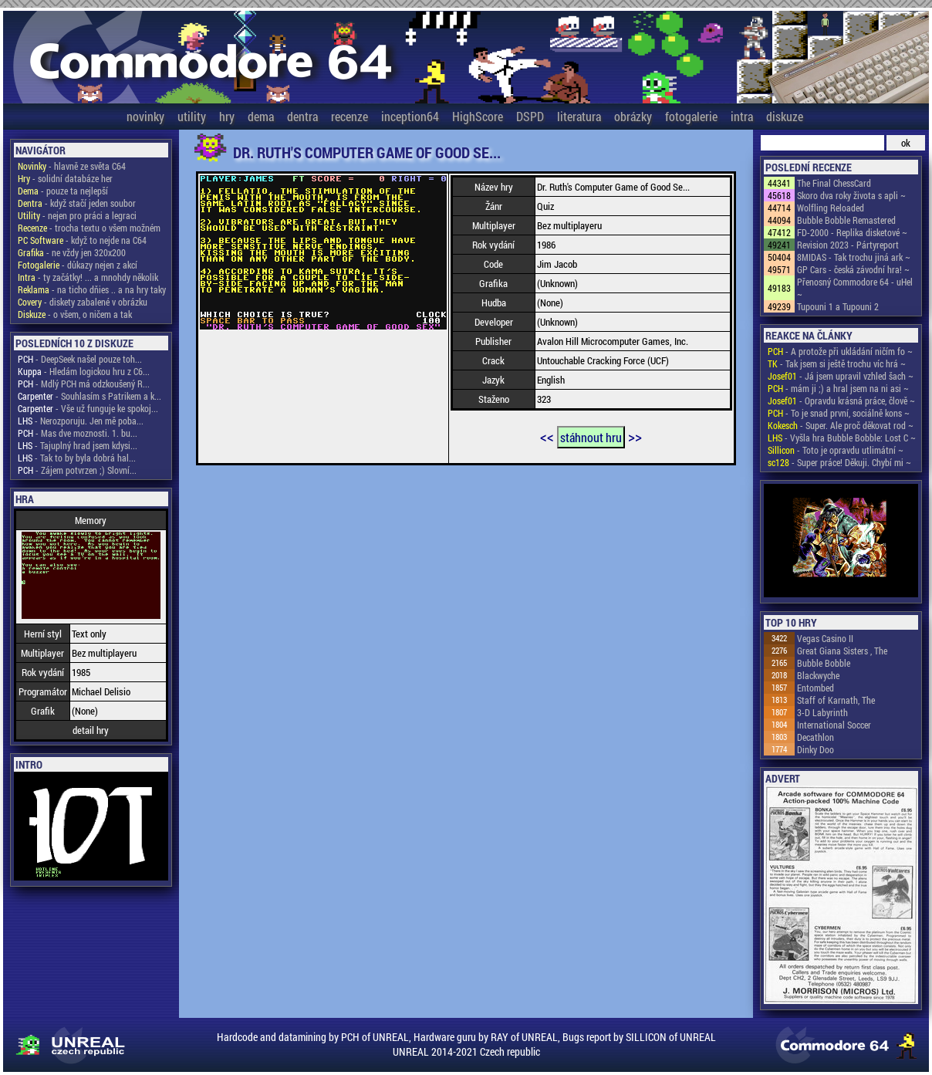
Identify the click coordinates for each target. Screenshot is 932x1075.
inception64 (410, 116)
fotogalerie (691, 116)
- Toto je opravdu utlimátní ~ (835, 450)
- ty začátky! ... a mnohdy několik (88, 277)
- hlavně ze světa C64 (72, 166)
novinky (145, 116)
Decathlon (815, 737)
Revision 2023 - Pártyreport (848, 244)
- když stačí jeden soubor (77, 203)
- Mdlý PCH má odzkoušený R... (84, 383)
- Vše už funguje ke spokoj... (88, 408)
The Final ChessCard (834, 183)
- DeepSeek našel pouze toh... (80, 359)
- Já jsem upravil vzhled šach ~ (840, 376)
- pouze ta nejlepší (63, 190)
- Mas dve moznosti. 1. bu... (77, 433)
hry (227, 116)
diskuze (784, 116)
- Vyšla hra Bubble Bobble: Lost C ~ (842, 437)
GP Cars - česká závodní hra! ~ (853, 269)
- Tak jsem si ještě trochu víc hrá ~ (837, 363)
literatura (579, 116)
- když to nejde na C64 (82, 240)
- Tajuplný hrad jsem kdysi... (77, 445)
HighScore (477, 116)
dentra (302, 116)
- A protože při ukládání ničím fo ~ (840, 351)
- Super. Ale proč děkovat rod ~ (840, 425)
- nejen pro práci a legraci (77, 215)
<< (547, 436)
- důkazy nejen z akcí (77, 265)
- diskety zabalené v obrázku (82, 302)
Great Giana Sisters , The (842, 650)
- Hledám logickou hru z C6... (84, 371)
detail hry (91, 730)
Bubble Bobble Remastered (846, 220)
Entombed (815, 687)
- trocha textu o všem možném (89, 227)
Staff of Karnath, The (836, 700)
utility (191, 116)
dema (261, 116)
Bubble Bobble (823, 663)
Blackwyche (818, 675)
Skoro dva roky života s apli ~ (851, 195)
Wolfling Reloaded (830, 207)
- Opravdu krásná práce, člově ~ (841, 400)
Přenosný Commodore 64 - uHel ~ (855, 288)
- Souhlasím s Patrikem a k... (89, 396)
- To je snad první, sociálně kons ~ (839, 413)
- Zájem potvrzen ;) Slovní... (77, 470)
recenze (349, 116)
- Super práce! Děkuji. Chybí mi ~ (839, 462)
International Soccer (834, 724)
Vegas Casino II (825, 638)
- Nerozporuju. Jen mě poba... (81, 420)
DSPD (530, 116)
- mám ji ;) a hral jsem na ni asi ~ (838, 388)
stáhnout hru (591, 437)
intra (742, 116)
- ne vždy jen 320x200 (72, 252)
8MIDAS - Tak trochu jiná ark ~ (853, 257)
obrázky (633, 116)
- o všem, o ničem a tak (75, 314)
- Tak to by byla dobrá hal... (77, 457)
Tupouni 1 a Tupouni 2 (838, 306)
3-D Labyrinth (822, 712)
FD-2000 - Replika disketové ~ (852, 232)
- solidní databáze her (65, 178)
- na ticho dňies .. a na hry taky (92, 289)
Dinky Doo (815, 749)
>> (635, 436)
